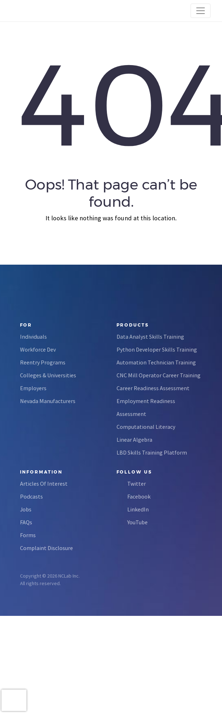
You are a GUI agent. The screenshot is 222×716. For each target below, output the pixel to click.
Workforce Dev (38, 349)
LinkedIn (138, 509)
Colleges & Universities (48, 375)
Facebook (139, 496)
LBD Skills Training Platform (152, 452)
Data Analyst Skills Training (150, 336)
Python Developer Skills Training (157, 349)
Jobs (25, 509)
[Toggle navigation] (201, 11)
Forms (28, 535)
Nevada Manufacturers (47, 400)
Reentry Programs (42, 362)
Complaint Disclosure (46, 547)
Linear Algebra (134, 439)
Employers (33, 388)
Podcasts (31, 496)
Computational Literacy (146, 426)
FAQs (26, 522)
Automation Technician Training (156, 362)
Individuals (33, 336)
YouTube (137, 522)
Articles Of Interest (44, 483)
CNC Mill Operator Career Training (159, 375)
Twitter (136, 483)
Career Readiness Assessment (153, 388)
